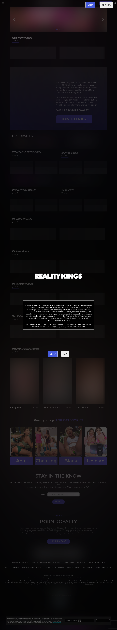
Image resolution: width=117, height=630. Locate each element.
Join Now (106, 5)
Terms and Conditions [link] (74, 316)
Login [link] (90, 5)
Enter (53, 354)
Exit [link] (65, 354)
